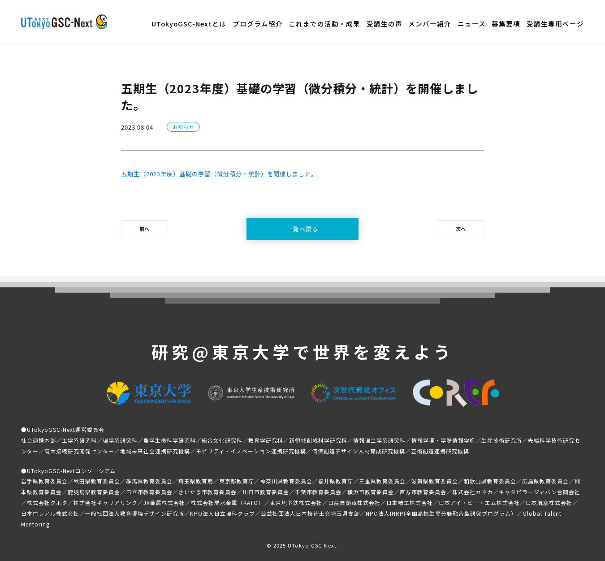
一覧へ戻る (302, 229)
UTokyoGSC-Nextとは (188, 23)
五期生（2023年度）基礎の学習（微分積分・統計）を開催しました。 (219, 174)
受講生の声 (384, 23)
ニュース (472, 23)
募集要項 (506, 23)
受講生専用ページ (555, 23)
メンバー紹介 (429, 23)
